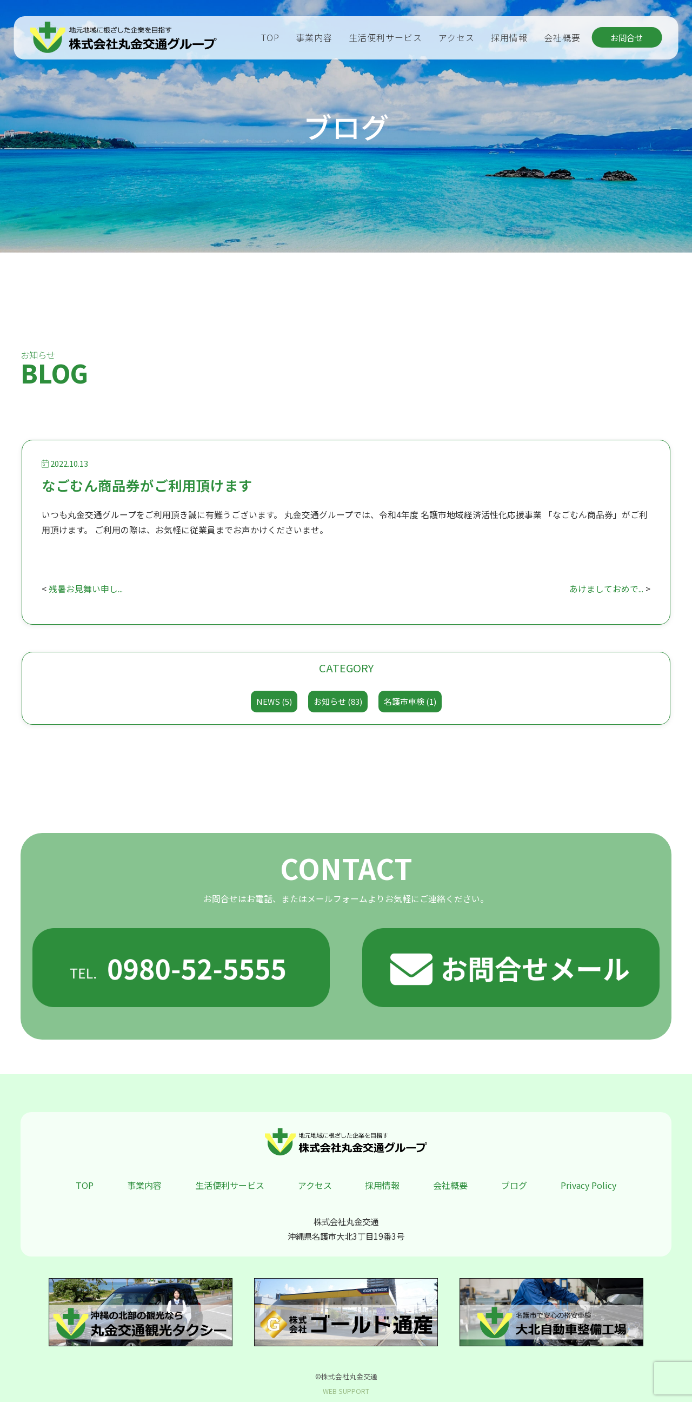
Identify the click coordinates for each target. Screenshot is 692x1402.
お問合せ (626, 37)
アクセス (456, 37)
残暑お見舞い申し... (86, 589)
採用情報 (509, 37)
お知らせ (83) (338, 701)
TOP (270, 37)
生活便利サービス (385, 37)
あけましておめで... (606, 589)
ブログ (514, 1185)
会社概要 (562, 37)
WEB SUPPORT (346, 1391)
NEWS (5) (274, 701)
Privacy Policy (588, 1185)
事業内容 (314, 37)
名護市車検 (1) (410, 701)
